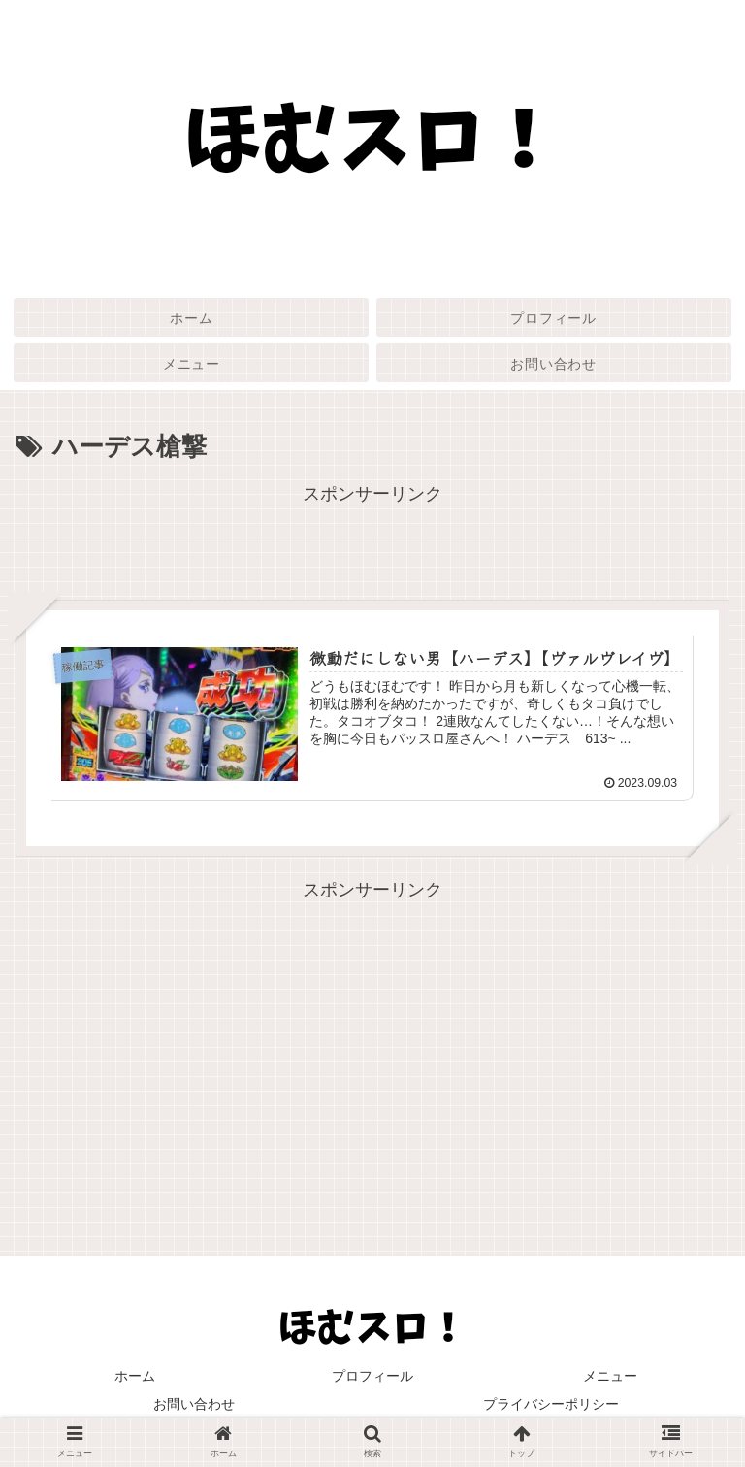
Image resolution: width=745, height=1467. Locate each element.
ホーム (134, 1376)
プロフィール (372, 1376)
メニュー (610, 1376)
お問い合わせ (194, 1404)
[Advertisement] (372, 554)
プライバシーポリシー (551, 1404)
